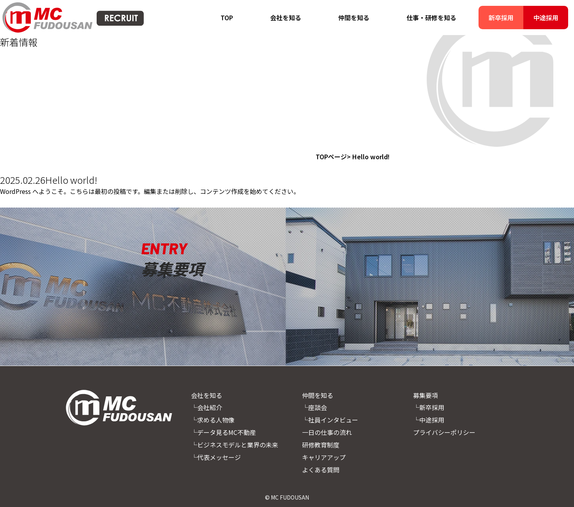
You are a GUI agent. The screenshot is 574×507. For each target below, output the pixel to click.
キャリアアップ (324, 457)
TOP (227, 17)
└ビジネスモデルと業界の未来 (234, 444)
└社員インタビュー (330, 419)
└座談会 (314, 407)
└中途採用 (428, 419)
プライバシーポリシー (444, 432)
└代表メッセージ (216, 457)
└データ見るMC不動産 (223, 432)
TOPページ (331, 156)
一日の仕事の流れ (327, 432)
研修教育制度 (320, 444)
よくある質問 (320, 469)
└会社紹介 (206, 407)
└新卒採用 (428, 407)
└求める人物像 (213, 419)
